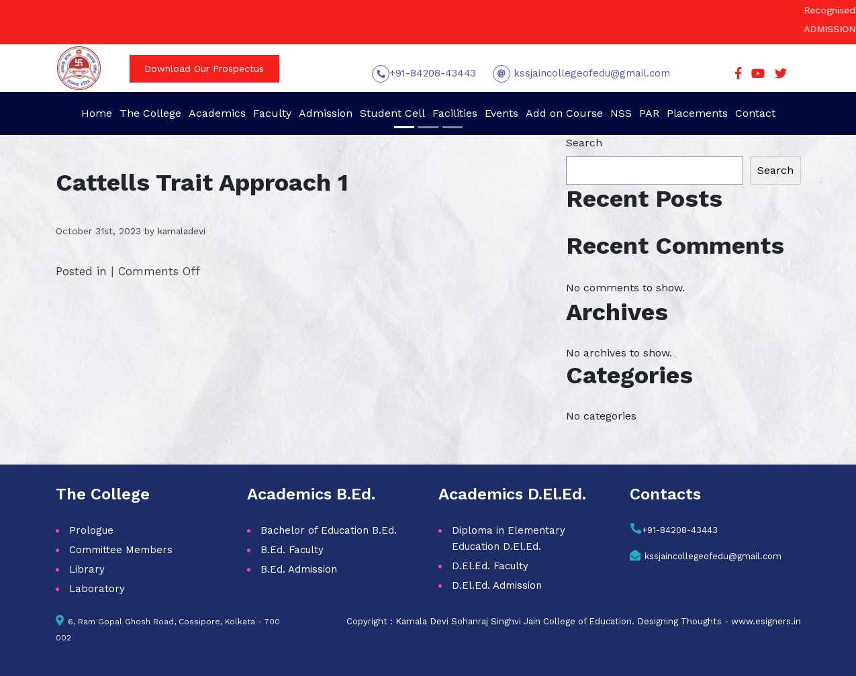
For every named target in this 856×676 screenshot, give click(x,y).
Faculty (272, 113)
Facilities (454, 113)
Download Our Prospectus (204, 68)
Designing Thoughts (679, 621)
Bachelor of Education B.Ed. (328, 530)
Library (87, 569)
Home (96, 113)
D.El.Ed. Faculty (490, 566)
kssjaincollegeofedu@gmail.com (590, 73)
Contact (755, 113)
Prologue (91, 530)
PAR (649, 113)
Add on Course (564, 113)
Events (501, 113)
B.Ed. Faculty (292, 550)
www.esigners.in (766, 621)
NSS (621, 113)
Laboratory (97, 589)
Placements (697, 113)
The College (150, 113)
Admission (325, 113)
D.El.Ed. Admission (497, 585)
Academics (217, 113)
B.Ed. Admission (298, 569)
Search (584, 142)
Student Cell (392, 113)
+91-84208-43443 (432, 73)
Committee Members (121, 550)
